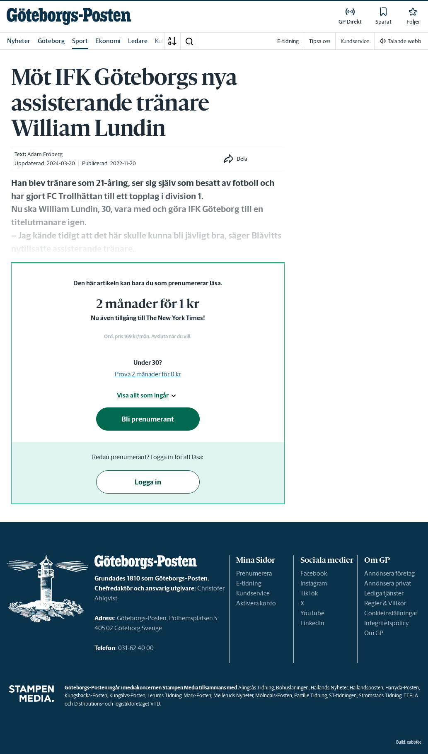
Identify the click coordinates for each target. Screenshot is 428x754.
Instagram (313, 583)
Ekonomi (108, 41)
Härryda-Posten (402, 687)
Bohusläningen (292, 687)
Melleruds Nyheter (233, 695)
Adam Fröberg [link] (45, 154)
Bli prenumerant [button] (147, 419)
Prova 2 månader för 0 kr (148, 374)
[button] (189, 41)
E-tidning (248, 583)
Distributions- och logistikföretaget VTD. (117, 704)
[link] (69, 16)
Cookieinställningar (390, 613)
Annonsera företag (389, 573)
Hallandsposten (366, 687)
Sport (80, 41)
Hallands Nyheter (329, 687)
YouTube (312, 613)
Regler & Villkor (385, 603)
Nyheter (18, 41)
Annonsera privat (387, 583)
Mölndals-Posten (273, 695)
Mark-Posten (197, 695)
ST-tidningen (343, 695)
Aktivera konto (256, 603)
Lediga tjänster (384, 593)
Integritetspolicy (386, 623)
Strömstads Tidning (380, 695)
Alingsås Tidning (256, 687)
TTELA (411, 695)
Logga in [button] (148, 482)
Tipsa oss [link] (319, 41)
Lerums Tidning (164, 695)
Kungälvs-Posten (127, 695)
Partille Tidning (310, 695)
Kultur (163, 41)
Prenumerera (254, 573)
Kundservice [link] (355, 41)
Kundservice (253, 593)
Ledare (138, 41)
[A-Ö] (172, 41)
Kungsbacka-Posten (86, 695)
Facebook (313, 573)
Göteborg (51, 41)
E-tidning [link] (288, 41)
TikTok (309, 593)
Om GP (373, 633)
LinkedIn (312, 623)
